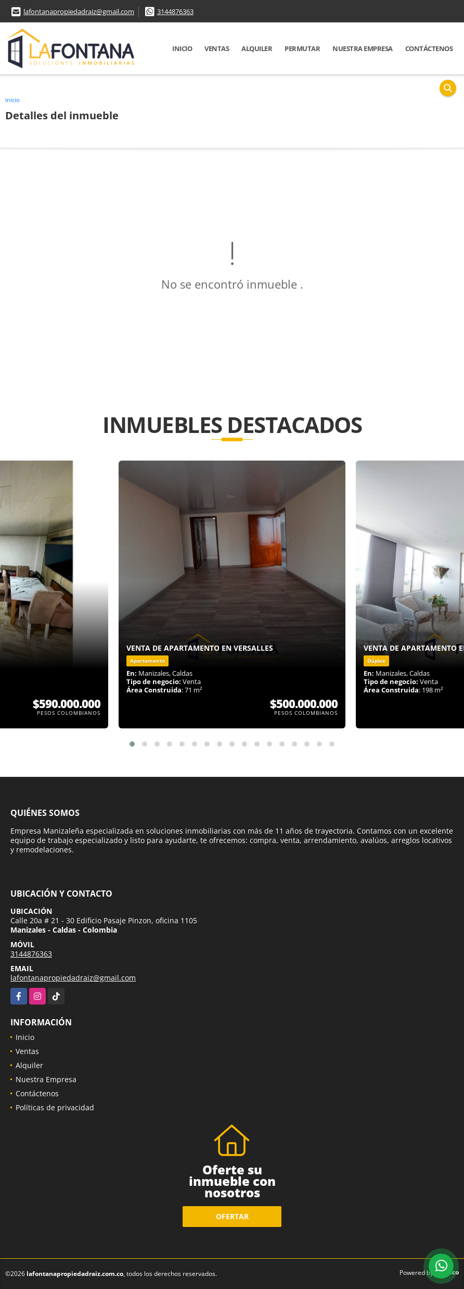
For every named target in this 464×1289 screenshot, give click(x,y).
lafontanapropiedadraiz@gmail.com (78, 11)
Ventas (216, 48)
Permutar (302, 48)
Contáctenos (429, 48)
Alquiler (256, 48)
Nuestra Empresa (362, 48)
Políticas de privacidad (55, 1107)
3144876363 (175, 11)
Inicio (182, 48)
